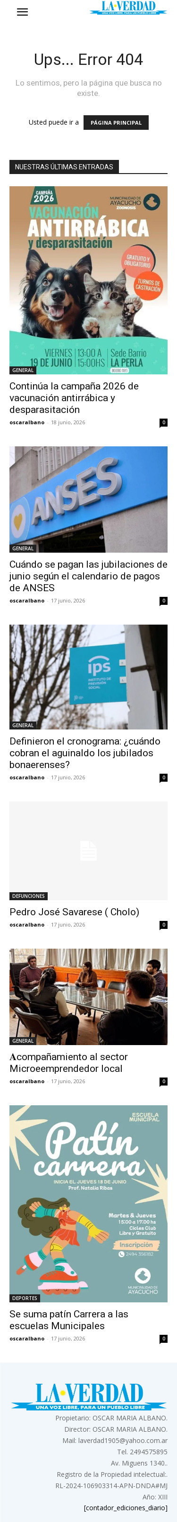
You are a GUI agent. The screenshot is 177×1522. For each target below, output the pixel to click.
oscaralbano (26, 422)
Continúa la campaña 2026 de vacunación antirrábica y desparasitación (74, 397)
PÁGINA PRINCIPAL (116, 122)
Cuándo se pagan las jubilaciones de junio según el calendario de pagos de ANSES (88, 576)
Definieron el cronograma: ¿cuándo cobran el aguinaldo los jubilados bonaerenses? (84, 753)
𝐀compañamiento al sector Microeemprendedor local (68, 1062)
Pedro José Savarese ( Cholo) (74, 912)
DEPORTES (24, 1298)
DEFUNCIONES (28, 896)
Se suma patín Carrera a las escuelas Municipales (68, 1320)
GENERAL (23, 370)
